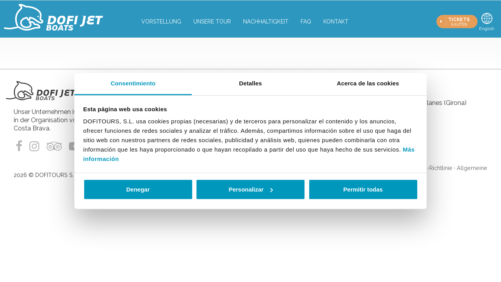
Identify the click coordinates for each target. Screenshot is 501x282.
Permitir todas (363, 189)
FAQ (306, 21)
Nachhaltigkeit (265, 21)
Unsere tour (212, 21)
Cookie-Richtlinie (430, 167)
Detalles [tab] (250, 83)
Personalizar (251, 189)
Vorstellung (161, 21)
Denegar (138, 189)
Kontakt (335, 21)
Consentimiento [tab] (133, 83)
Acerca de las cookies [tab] (368, 83)
